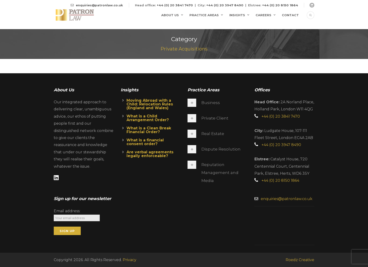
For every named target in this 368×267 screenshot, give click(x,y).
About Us (170, 15)
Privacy (129, 260)
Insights (237, 15)
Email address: (67, 211)
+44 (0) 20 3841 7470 (175, 5)
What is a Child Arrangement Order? (147, 118)
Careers (263, 15)
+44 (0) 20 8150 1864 (280, 5)
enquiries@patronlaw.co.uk (99, 5)
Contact (290, 15)
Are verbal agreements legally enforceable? (149, 154)
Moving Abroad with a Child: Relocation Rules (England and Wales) (149, 104)
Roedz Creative (300, 260)
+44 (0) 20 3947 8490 (224, 5)
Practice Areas (204, 15)
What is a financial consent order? (145, 142)
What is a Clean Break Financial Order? (148, 130)
